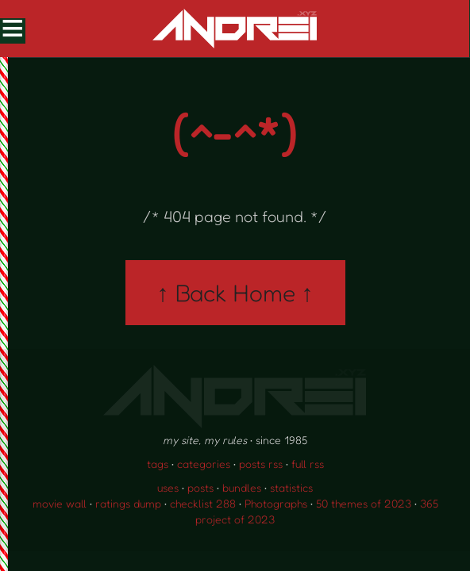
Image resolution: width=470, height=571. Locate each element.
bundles (241, 487)
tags (157, 463)
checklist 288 (203, 503)
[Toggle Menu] (12, 30)
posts (200, 487)
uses (168, 487)
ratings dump (128, 503)
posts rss (261, 463)
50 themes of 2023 (363, 503)
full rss (307, 463)
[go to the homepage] (235, 28)
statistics (291, 487)
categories (203, 463)
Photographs (276, 503)
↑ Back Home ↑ (235, 292)
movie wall (60, 503)
